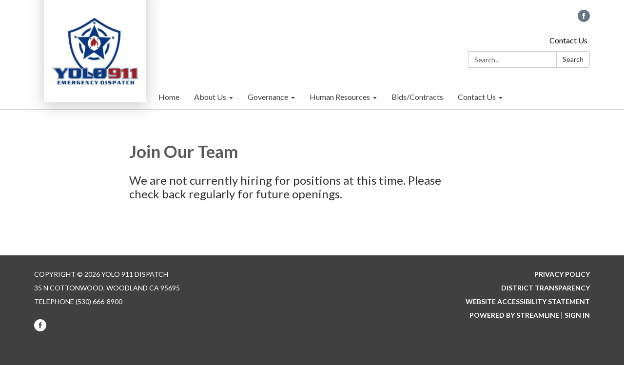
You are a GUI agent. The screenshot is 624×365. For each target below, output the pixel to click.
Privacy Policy (562, 274)
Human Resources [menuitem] (340, 96)
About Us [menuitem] (210, 96)
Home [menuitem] (168, 96)
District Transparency (545, 288)
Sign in (577, 315)
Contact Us (568, 40)
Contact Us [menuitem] (477, 96)
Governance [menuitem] (268, 96)
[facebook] (584, 18)
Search (573, 59)
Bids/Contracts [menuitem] (417, 96)
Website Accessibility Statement (528, 301)
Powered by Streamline (514, 315)
